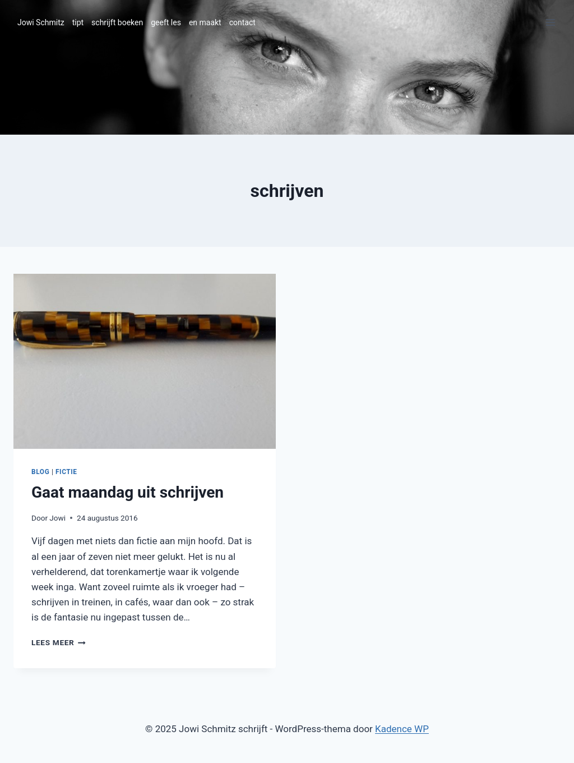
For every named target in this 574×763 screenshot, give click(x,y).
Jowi (57, 517)
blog (40, 472)
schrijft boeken (117, 22)
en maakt (205, 22)
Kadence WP (402, 728)
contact (242, 22)
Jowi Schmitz (40, 22)
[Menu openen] (550, 22)
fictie (66, 472)
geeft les (166, 22)
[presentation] (144, 361)
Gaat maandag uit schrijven (127, 492)
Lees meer (58, 642)
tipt (78, 22)
